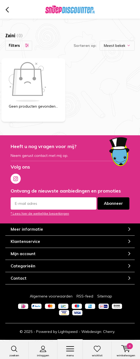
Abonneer (113, 203)
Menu (70, 351)
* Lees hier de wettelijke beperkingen (40, 213)
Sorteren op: (85, 45)
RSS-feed (85, 296)
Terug (7, 10)
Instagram (16, 178)
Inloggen (43, 351)
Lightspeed (68, 331)
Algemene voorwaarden (51, 296)
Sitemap (104, 296)
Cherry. (109, 331)
